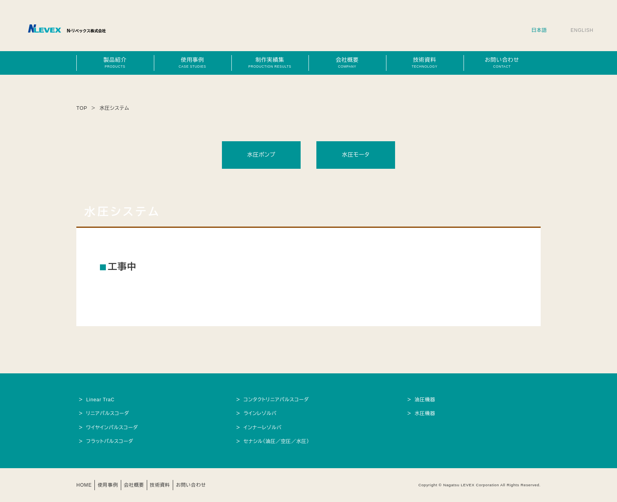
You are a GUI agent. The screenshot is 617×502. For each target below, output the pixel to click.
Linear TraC (100, 399)
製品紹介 (114, 62)
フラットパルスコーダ (110, 441)
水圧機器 (425, 413)
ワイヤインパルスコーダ (112, 427)
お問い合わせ (502, 62)
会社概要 (347, 62)
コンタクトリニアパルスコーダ (277, 399)
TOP (81, 108)
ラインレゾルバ (260, 413)
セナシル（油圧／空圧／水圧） (277, 441)
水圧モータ (356, 154)
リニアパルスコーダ (108, 413)
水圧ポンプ (261, 154)
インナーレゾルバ (263, 427)
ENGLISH (581, 30)
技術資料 (424, 62)
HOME (84, 485)
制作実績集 (269, 62)
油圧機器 (425, 399)
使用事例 (192, 62)
